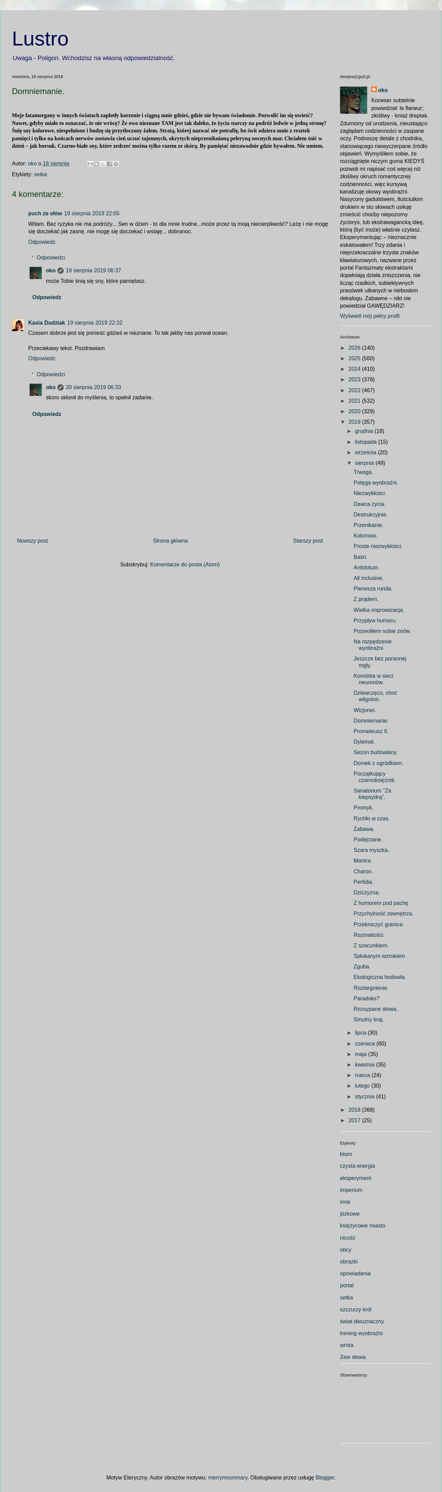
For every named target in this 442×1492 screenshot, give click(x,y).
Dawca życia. (370, 504)
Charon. (363, 871)
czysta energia (357, 1166)
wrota (346, 1345)
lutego (363, 1086)
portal (347, 1285)
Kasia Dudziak (46, 323)
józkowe (350, 1214)
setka (40, 174)
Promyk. (364, 808)
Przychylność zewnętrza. (383, 913)
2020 (355, 411)
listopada (366, 442)
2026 (355, 348)
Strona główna (170, 541)
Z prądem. (366, 599)
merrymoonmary (227, 1477)
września (366, 452)
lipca (361, 1033)
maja (361, 1054)
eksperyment (355, 1178)
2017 (355, 1120)
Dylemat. (364, 742)
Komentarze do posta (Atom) (185, 564)
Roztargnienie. (371, 988)
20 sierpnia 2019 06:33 (93, 387)
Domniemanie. (371, 721)
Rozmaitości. (369, 935)
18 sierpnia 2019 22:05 (92, 213)
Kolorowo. (366, 536)
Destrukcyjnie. (371, 514)
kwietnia (365, 1065)
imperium (351, 1190)
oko (50, 270)
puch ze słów (45, 213)
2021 (355, 401)
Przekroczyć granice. (379, 924)
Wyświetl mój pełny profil (370, 316)
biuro (346, 1154)
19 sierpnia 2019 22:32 (94, 323)
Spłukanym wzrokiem (379, 956)
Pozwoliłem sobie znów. (382, 631)
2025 (355, 358)
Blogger (325, 1477)
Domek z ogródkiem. (379, 763)
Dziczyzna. (367, 892)
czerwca (365, 1044)
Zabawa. (364, 829)
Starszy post (308, 541)
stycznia (365, 1096)
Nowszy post (32, 541)
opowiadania (355, 1273)
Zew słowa (353, 1357)
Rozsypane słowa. (376, 1009)
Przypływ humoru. (375, 620)
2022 (355, 390)
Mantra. (363, 860)
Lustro (40, 38)
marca (363, 1075)
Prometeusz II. (371, 731)
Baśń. (361, 557)
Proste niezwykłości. (378, 546)
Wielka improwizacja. (379, 610)
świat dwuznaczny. (362, 1321)
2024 (355, 369)
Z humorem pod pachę (381, 903)
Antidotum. (366, 567)
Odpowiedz (41, 242)
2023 (355, 379)
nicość (347, 1238)
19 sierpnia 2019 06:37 (93, 270)
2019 (355, 422)
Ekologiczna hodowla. (380, 977)
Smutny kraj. (369, 1019)
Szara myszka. (371, 850)
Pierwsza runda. (373, 589)
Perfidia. (364, 882)
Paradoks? (367, 998)
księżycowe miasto (362, 1226)
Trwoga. (363, 472)
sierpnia (365, 463)
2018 (355, 1110)
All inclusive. (369, 578)
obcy (346, 1250)
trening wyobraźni (361, 1333)
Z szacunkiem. (371, 945)
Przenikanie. (369, 525)
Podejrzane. (368, 839)
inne (345, 1202)
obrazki (349, 1261)
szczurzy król (355, 1309)
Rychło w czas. (372, 818)
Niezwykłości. (370, 493)
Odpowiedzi (51, 257)
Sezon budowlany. (376, 752)
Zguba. (362, 966)
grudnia (365, 431)
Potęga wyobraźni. (376, 483)
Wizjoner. (365, 710)
